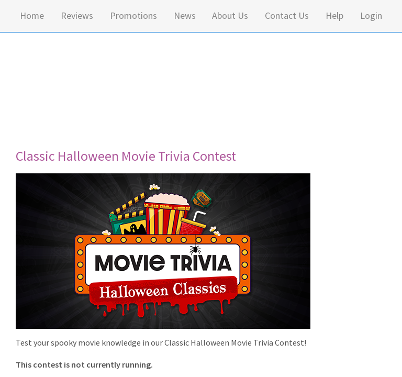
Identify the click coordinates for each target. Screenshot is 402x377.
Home (32, 15)
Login (371, 15)
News (185, 15)
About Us (230, 15)
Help (334, 15)
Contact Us (287, 15)
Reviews (77, 15)
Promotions (133, 15)
